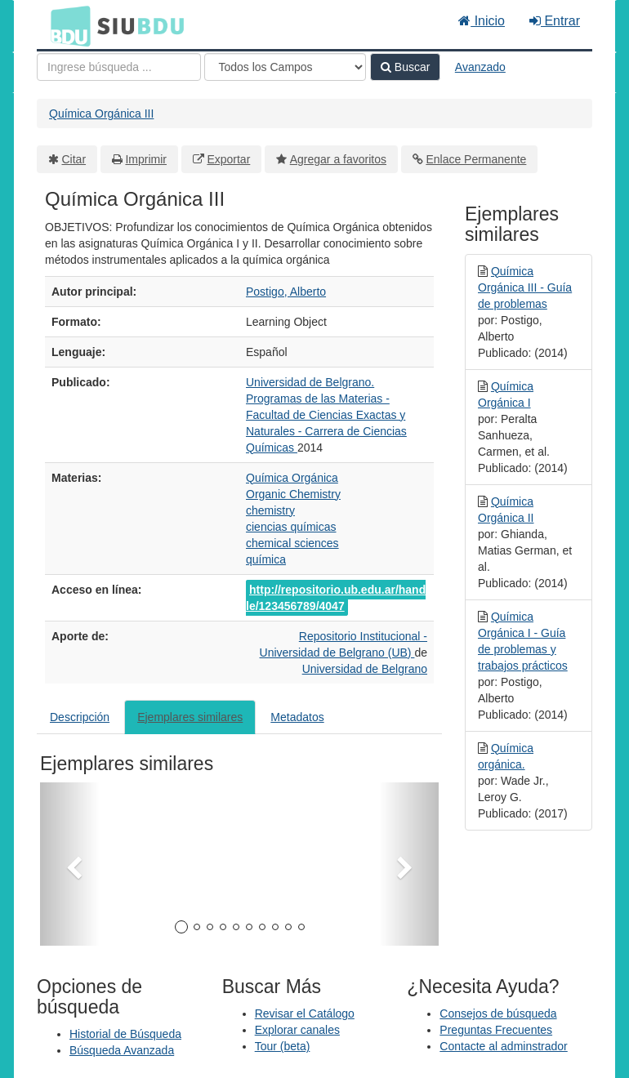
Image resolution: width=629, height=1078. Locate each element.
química (266, 559)
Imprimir (146, 159)
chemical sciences (292, 543)
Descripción (79, 717)
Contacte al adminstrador (503, 1046)
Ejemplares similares (190, 717)
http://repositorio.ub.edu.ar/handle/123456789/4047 (336, 597)
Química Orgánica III (101, 113)
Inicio (481, 21)
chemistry (270, 510)
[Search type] (285, 67)
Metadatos (296, 717)
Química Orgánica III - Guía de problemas (525, 287)
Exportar (228, 159)
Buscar (405, 67)
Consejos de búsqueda (497, 1013)
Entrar (554, 21)
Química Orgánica (292, 477)
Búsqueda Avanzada (121, 1050)
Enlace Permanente (476, 159)
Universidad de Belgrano (364, 668)
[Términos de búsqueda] (119, 67)
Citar (74, 159)
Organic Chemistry (293, 494)
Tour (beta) (282, 1046)
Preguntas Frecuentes (495, 1029)
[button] (70, 864)
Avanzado (480, 67)
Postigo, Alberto (286, 291)
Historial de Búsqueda (125, 1033)
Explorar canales (297, 1029)
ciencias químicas (291, 526)
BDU (66, 25)
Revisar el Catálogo (305, 1013)
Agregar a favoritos (338, 159)
